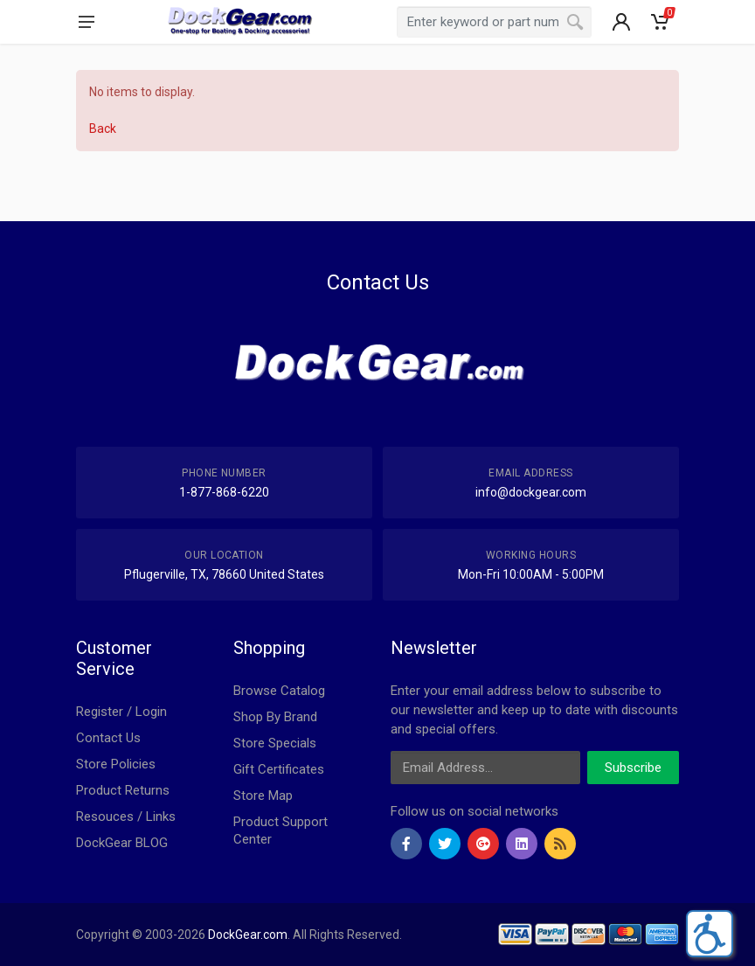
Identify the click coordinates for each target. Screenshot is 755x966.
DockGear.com (247, 935)
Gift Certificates (278, 769)
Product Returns (123, 790)
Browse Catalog (279, 690)
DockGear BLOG (122, 843)
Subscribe (633, 767)
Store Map (263, 795)
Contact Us (108, 738)
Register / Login (121, 711)
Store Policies (116, 764)
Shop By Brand (275, 717)
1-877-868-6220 (224, 492)
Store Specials (274, 743)
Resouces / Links (126, 816)
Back (102, 129)
